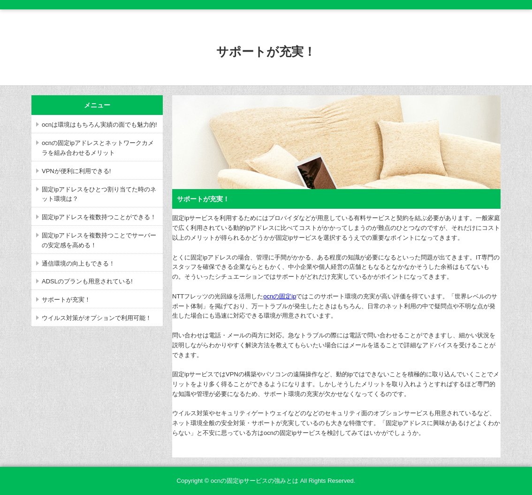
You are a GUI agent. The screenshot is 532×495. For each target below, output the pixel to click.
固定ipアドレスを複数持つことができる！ (99, 217)
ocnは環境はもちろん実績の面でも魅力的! (99, 124)
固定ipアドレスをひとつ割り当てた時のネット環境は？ (99, 194)
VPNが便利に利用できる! (76, 171)
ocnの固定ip (279, 296)
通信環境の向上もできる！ (78, 263)
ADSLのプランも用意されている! (87, 281)
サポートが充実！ (66, 299)
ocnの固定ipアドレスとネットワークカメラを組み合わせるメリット (98, 147)
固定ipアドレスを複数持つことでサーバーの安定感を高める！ (99, 240)
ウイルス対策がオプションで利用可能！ (97, 317)
